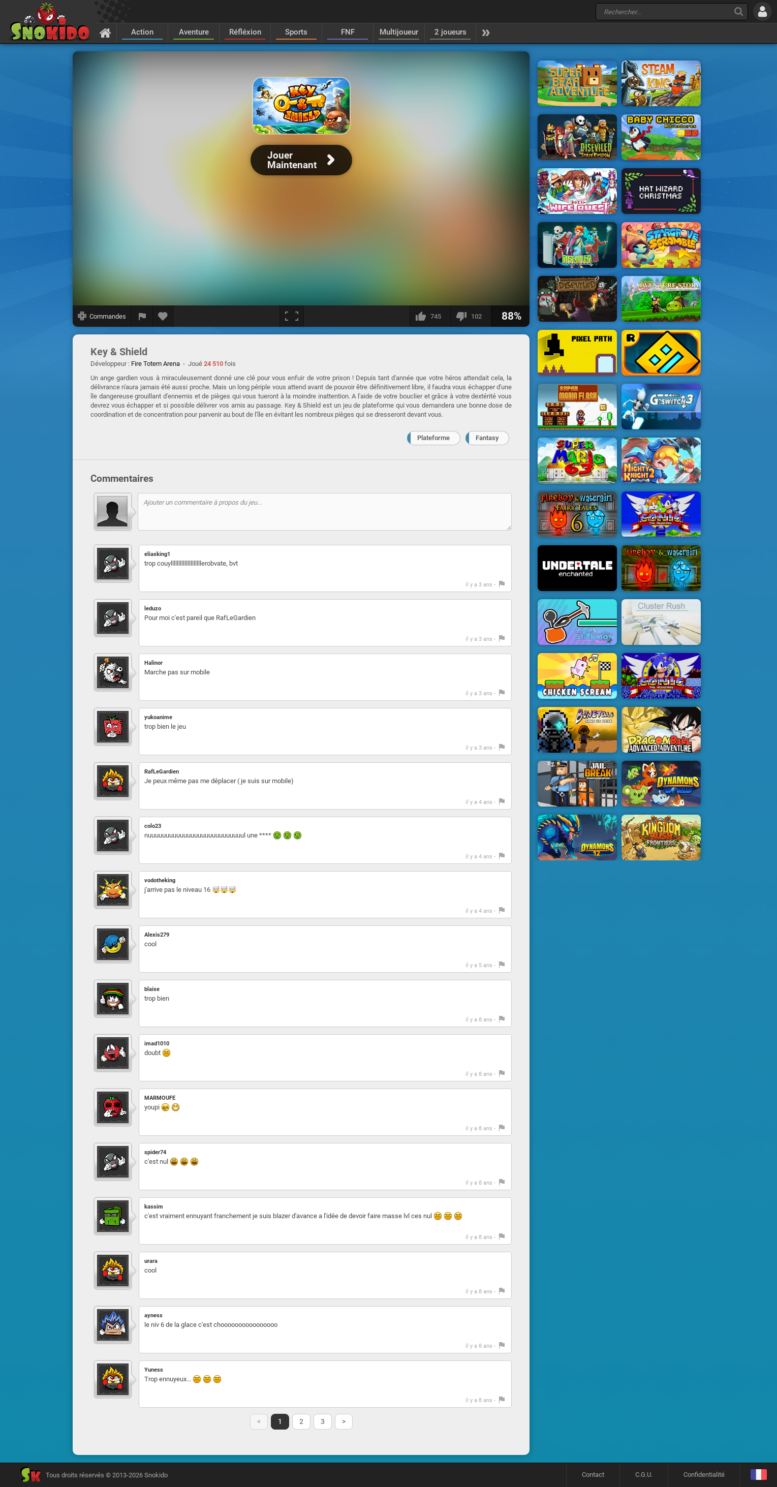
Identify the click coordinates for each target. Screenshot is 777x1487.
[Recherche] (738, 11)
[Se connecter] (762, 11)
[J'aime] (430, 316)
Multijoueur (399, 32)
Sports (296, 32)
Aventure (194, 32)
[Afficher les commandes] (102, 316)
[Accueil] (105, 32)
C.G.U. (643, 1474)
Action (142, 32)
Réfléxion (245, 32)
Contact (593, 1474)
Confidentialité (704, 1474)
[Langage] (758, 1475)
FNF (348, 32)
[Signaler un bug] (142, 316)
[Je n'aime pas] (470, 316)
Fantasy (487, 438)
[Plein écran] (291, 316)
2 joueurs (450, 32)
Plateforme (433, 438)
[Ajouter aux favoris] (163, 316)
